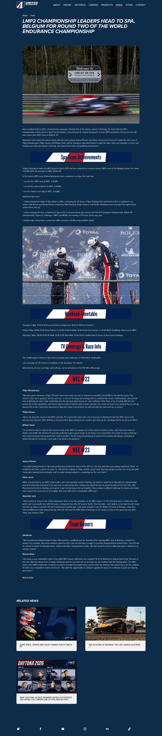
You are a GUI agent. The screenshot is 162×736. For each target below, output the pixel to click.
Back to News (28, 578)
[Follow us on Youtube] (63, 729)
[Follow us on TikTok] (129, 729)
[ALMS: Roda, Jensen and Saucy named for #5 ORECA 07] (46, 629)
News (33, 15)
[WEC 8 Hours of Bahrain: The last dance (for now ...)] (115, 629)
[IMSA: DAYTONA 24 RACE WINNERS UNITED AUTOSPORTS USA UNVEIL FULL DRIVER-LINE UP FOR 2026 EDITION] (46, 682)
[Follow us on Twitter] (18, 729)
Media (25, 15)
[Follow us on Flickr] (107, 729)
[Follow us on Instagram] (85, 729)
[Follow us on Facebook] (40, 729)
